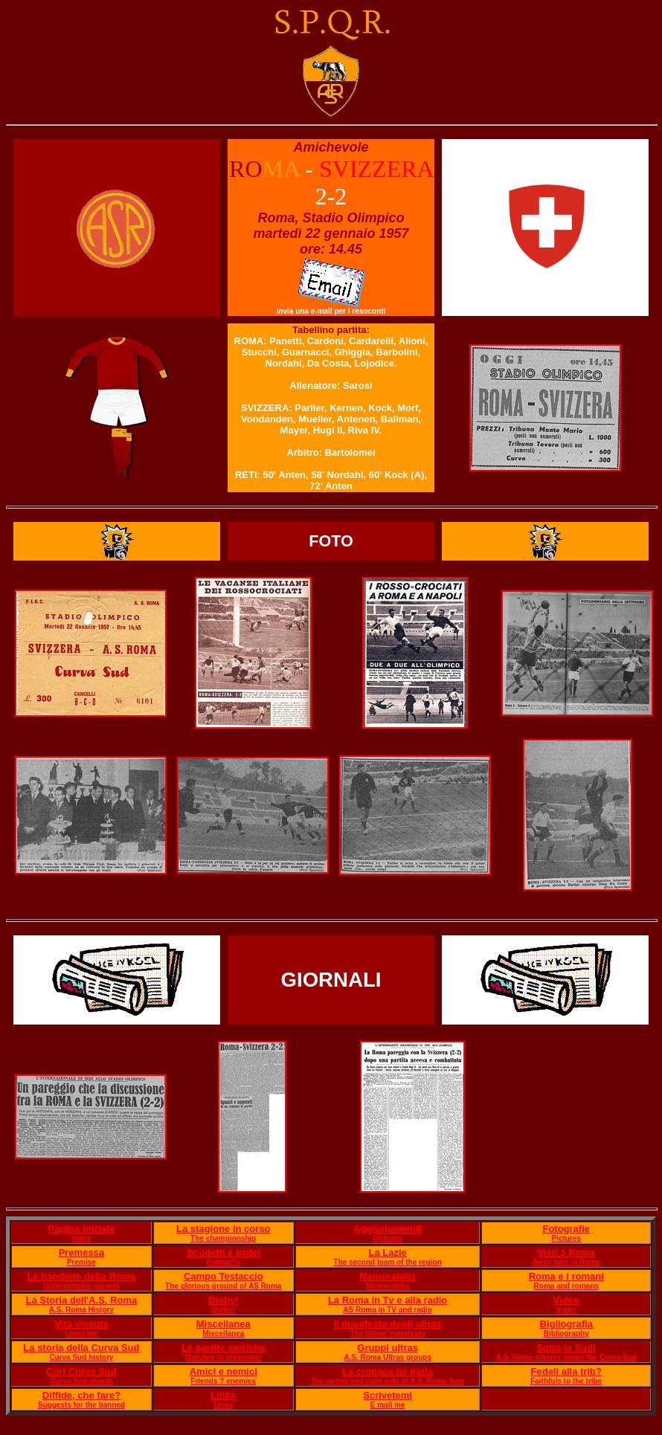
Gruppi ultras (387, 1347)
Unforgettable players (81, 1286)
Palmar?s (223, 1262)
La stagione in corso (223, 1228)
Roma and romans (566, 1286)
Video (566, 1300)
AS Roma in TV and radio (387, 1310)
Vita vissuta (81, 1323)
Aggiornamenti (387, 1228)
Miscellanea (223, 1323)
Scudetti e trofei (223, 1252)
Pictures (565, 1238)
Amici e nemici (223, 1371)
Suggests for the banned (81, 1405)
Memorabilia (387, 1276)
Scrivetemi (387, 1395)
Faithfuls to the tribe (566, 1381)
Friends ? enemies (223, 1381)
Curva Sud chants (81, 1381)
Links (223, 1395)
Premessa (81, 1252)
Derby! (223, 1300)
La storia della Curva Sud (81, 1347)
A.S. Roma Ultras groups (387, 1357)
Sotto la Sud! (566, 1347)
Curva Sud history (81, 1357)
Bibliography (566, 1333)
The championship (223, 1238)
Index (81, 1238)
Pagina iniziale (81, 1228)
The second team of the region (388, 1262)
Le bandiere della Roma (81, 1276)
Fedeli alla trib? (566, 1371)
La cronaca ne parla (387, 1371)
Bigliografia (566, 1323)
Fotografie (566, 1228)
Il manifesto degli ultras (388, 1323)
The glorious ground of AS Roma (223, 1286)
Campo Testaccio (223, 1276)
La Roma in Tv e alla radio (387, 1300)
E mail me (387, 1405)
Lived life (81, 1333)
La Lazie (387, 1252)
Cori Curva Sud (81, 1371)
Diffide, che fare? (81, 1395)
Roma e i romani (566, 1276)
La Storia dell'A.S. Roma (81, 1300)
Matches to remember (223, 1357)
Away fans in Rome (566, 1262)
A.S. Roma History (81, 1310)
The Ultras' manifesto (387, 1333)
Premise (81, 1262)
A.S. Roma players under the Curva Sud (566, 1357)
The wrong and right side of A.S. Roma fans (388, 1381)
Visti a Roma (566, 1252)
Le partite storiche (223, 1347)
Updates (387, 1238)
